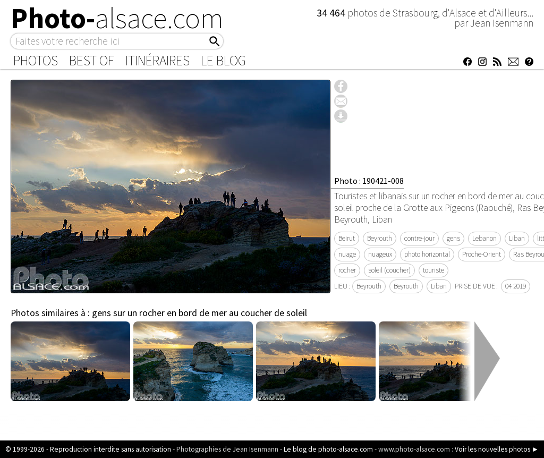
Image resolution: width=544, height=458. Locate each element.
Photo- (117, 18)
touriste (433, 270)
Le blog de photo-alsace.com (328, 449)
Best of (91, 60)
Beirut (346, 238)
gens (453, 238)
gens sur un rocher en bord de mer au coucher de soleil (199, 313)
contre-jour (419, 238)
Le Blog (223, 60)
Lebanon (484, 238)
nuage (347, 254)
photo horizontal (427, 254)
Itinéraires (157, 60)
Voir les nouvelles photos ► (497, 449)
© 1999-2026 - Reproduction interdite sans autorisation (88, 449)
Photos (35, 60)
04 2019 (515, 286)
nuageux (380, 254)
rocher (347, 270)
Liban (517, 238)
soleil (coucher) (389, 270)
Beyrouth (379, 238)
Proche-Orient (481, 254)
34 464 (332, 12)
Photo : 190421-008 (369, 180)
